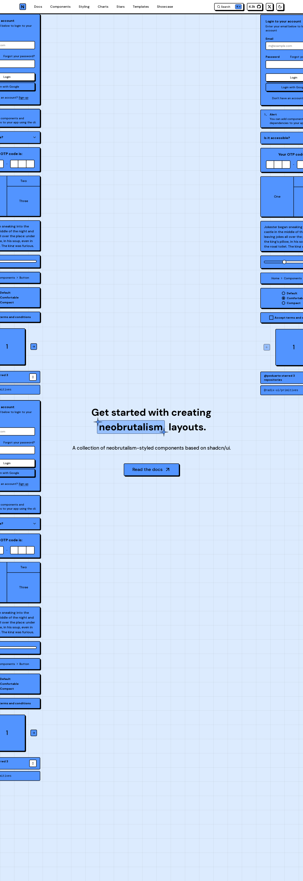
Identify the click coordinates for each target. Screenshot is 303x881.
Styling (84, 6)
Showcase (165, 6)
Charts (103, 6)
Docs (38, 6)
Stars (120, 6)
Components (60, 6)
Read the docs (151, 470)
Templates (141, 6)
